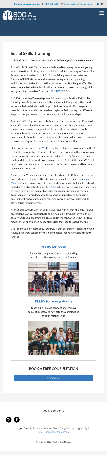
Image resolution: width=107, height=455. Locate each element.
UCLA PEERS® (57, 91)
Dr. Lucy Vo (39, 148)
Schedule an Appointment (27, 4)
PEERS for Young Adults (53, 301)
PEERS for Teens (53, 247)
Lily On (55, 186)
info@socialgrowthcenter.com (54, 432)
